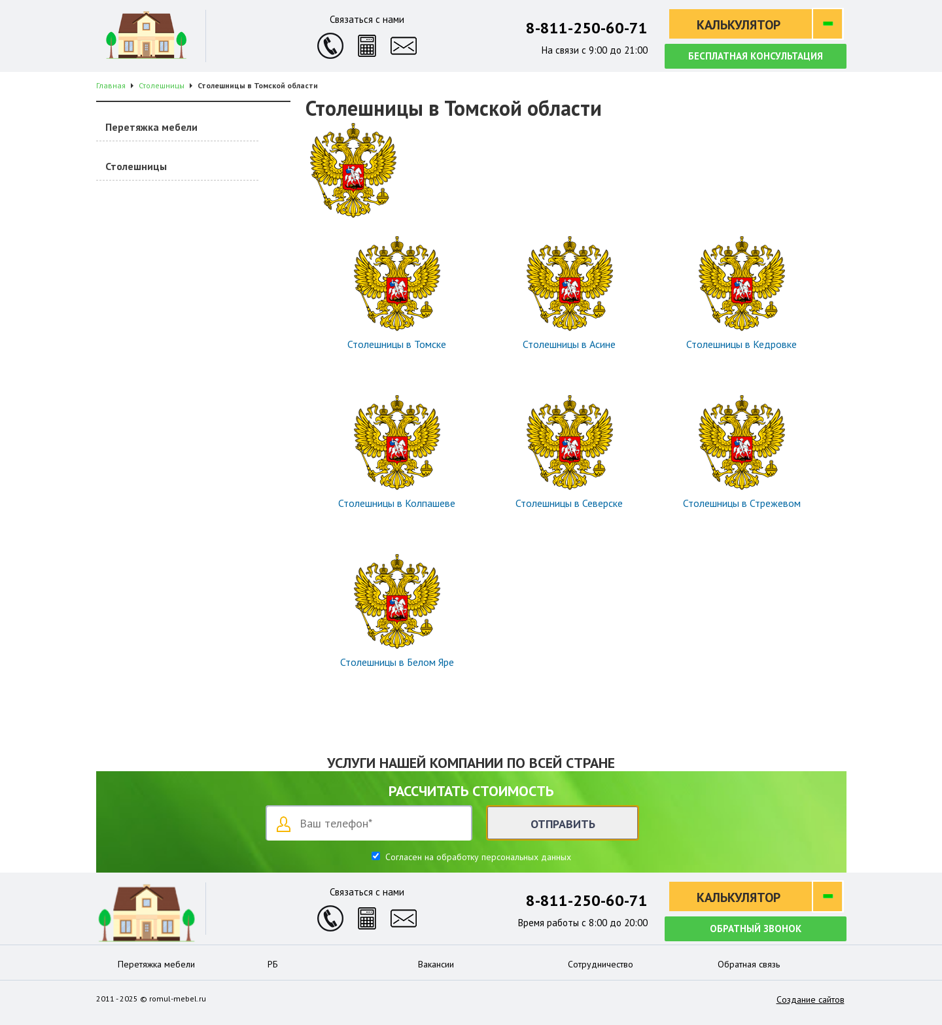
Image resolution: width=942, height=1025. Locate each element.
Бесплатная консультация (755, 56)
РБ (273, 964)
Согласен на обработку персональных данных (477, 857)
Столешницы (136, 166)
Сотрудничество (600, 964)
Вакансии (436, 964)
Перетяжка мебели (151, 126)
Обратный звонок (755, 928)
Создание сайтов (810, 999)
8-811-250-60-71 (587, 28)
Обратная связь (749, 964)
